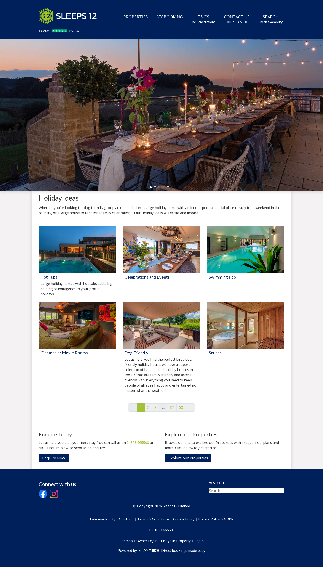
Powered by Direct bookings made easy (161, 550)
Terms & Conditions (153, 519)
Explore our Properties (188, 458)
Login (199, 540)
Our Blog (126, 519)
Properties (135, 17)
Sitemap (126, 540)
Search (270, 19)
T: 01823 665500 (162, 530)
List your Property (176, 540)
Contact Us (237, 19)
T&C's (203, 19)
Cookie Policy (184, 519)
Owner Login (146, 540)
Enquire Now (53, 458)
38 (181, 407)
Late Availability (102, 519)
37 (172, 407)
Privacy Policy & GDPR (215, 519)
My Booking (170, 17)
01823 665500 (138, 442)
